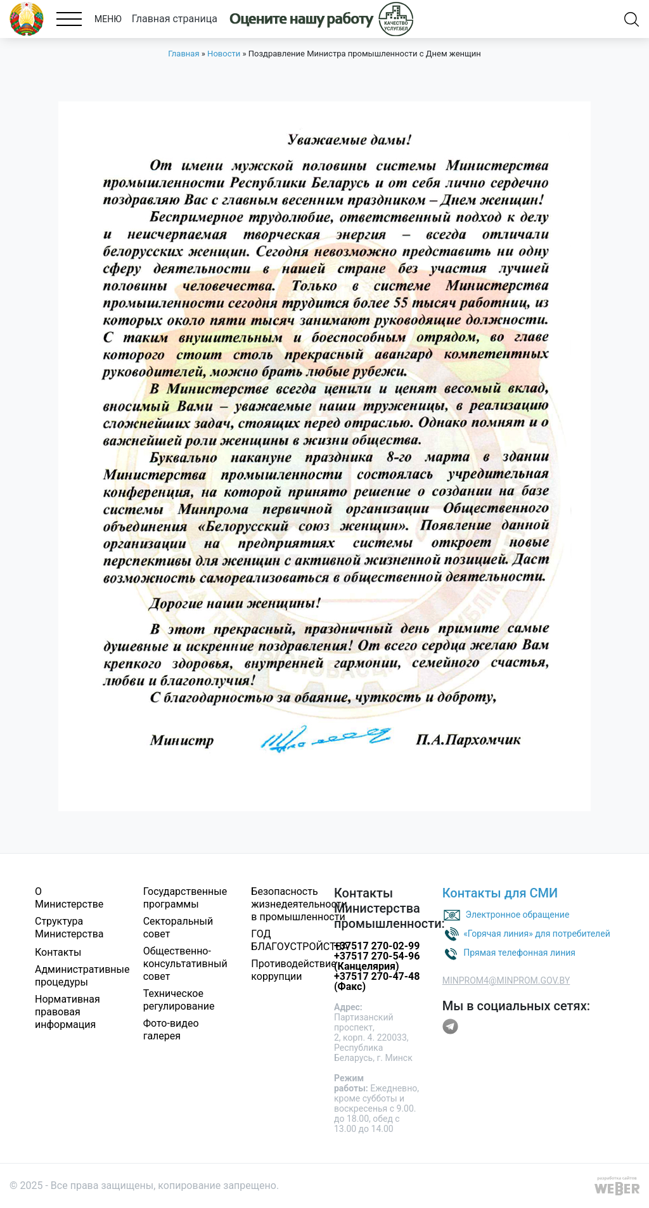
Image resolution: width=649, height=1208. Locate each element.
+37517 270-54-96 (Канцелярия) (377, 961)
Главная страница (174, 19)
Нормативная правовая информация (67, 1012)
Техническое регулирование (179, 999)
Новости (223, 53)
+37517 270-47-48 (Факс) (377, 981)
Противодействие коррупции (293, 970)
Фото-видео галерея (171, 1029)
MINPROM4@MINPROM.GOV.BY (506, 980)
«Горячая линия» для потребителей (536, 933)
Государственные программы (185, 897)
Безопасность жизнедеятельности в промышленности (299, 904)
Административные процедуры (82, 975)
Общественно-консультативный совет (185, 963)
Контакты (58, 952)
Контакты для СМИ (500, 893)
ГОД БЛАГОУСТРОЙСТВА (300, 940)
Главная (183, 53)
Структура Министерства (69, 927)
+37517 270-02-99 (377, 946)
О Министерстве (69, 897)
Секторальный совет (178, 927)
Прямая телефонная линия (519, 952)
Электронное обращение (518, 914)
